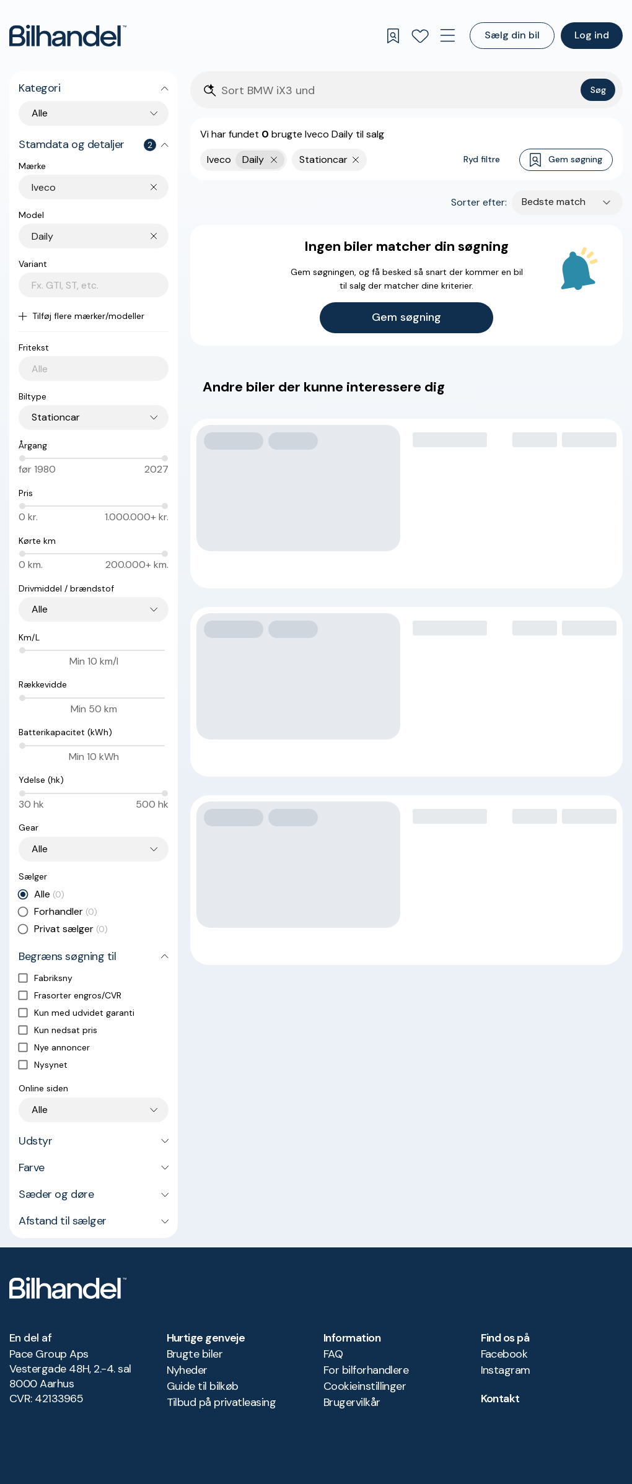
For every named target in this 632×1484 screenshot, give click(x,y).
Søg (598, 89)
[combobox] (100, 187)
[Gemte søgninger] (392, 36)
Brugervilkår (351, 1402)
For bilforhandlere (365, 1370)
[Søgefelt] (398, 90)
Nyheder (187, 1370)
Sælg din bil (512, 34)
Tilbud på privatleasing (221, 1402)
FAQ (333, 1354)
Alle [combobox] (40, 113)
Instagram (505, 1370)
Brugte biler (195, 1354)
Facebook (504, 1354)
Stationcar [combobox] (56, 417)
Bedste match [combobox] (554, 201)
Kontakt (500, 1398)
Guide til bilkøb (203, 1386)
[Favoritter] (420, 36)
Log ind (591, 34)
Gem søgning (566, 160)
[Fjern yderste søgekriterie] (274, 159)
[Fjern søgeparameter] (356, 159)
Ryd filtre (481, 159)
